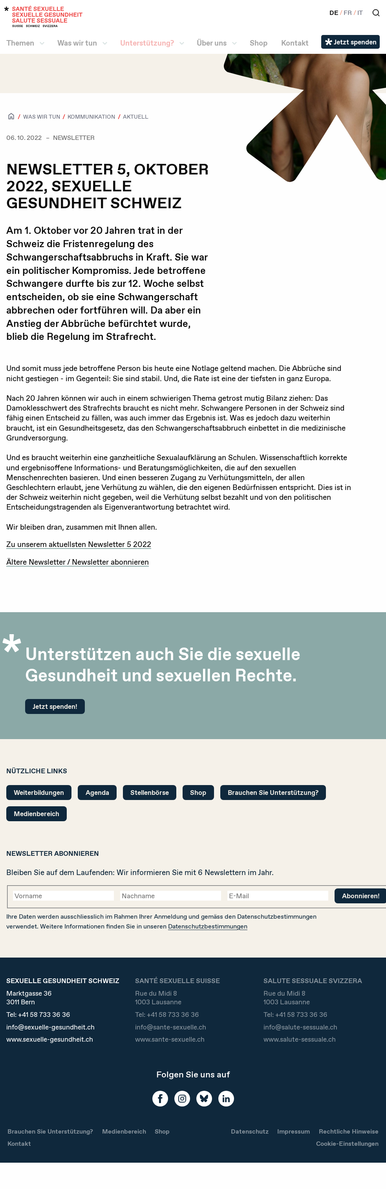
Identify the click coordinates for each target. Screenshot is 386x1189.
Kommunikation (91, 116)
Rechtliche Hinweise (349, 1131)
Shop (258, 43)
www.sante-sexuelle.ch (170, 1039)
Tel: (38, 1014)
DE (333, 13)
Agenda (97, 792)
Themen (20, 43)
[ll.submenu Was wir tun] (105, 43)
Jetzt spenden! (55, 706)
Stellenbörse (149, 792)
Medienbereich (36, 813)
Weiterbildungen (39, 792)
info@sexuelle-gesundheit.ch (50, 1027)
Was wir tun (77, 43)
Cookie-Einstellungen (347, 1143)
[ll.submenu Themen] (42, 43)
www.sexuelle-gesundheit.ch (49, 1039)
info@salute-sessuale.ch (300, 1027)
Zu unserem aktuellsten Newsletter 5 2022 (78, 544)
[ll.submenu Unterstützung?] (182, 43)
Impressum (293, 1131)
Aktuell (135, 116)
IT (360, 13)
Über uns (212, 43)
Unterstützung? (147, 43)
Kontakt (295, 43)
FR (348, 13)
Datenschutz (250, 1131)
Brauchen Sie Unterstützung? (273, 792)
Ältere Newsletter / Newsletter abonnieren (77, 562)
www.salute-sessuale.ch (299, 1039)
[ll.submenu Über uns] (234, 43)
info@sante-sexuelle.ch (170, 1027)
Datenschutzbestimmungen (207, 926)
